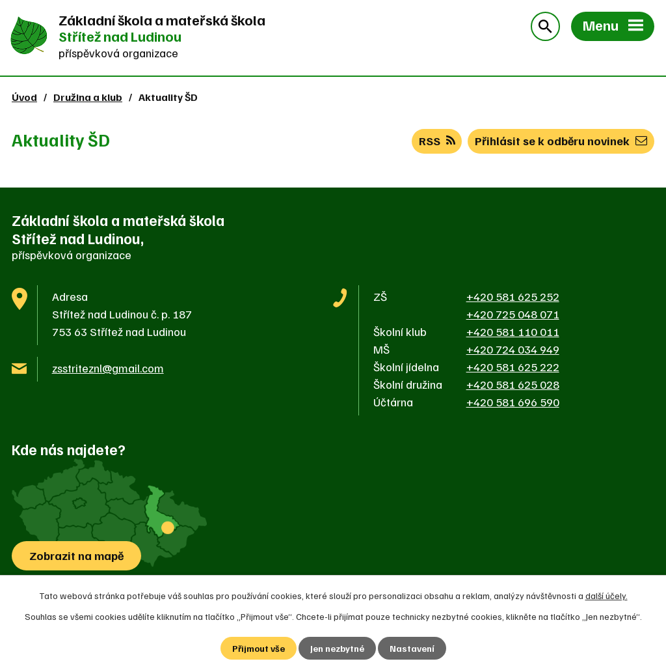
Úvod (24, 97)
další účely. (606, 595)
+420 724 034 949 (512, 349)
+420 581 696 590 (512, 402)
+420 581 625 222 (512, 366)
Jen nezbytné (337, 648)
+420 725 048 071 (512, 314)
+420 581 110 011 (512, 331)
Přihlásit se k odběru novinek (561, 140)
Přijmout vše (258, 648)
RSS (437, 140)
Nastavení (412, 648)
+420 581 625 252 (512, 296)
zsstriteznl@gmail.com (108, 368)
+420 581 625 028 (512, 384)
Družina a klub (87, 97)
